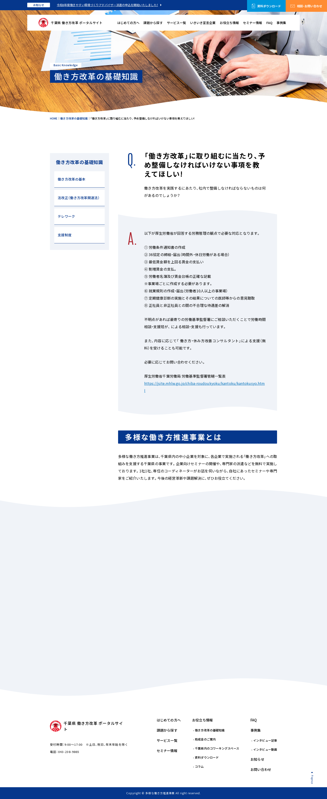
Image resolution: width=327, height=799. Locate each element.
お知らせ (38, 5)
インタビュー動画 (265, 749)
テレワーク (66, 216)
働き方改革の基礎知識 (210, 730)
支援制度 (65, 234)
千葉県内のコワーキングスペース (217, 748)
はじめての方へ (128, 22)
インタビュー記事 (265, 740)
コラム (199, 766)
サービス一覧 (176, 22)
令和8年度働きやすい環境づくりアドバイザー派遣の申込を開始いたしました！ (107, 5)
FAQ (269, 22)
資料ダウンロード (269, 6)
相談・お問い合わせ (309, 6)
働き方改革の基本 (71, 179)
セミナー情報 (252, 22)
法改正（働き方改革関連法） (79, 197)
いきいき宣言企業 (203, 22)
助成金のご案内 (205, 739)
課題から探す (153, 22)
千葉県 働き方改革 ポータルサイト (77, 22)
